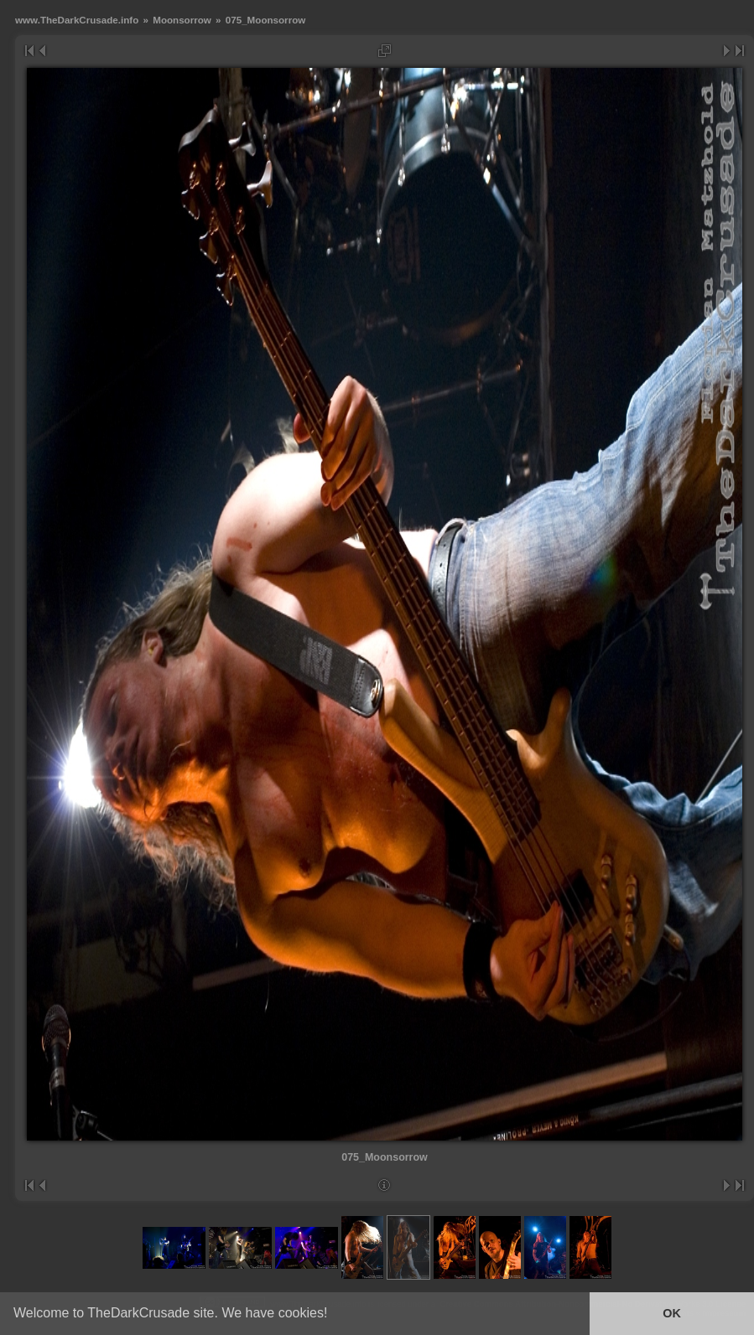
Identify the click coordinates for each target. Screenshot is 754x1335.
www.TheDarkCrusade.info (76, 19)
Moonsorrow (182, 19)
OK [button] (672, 1313)
